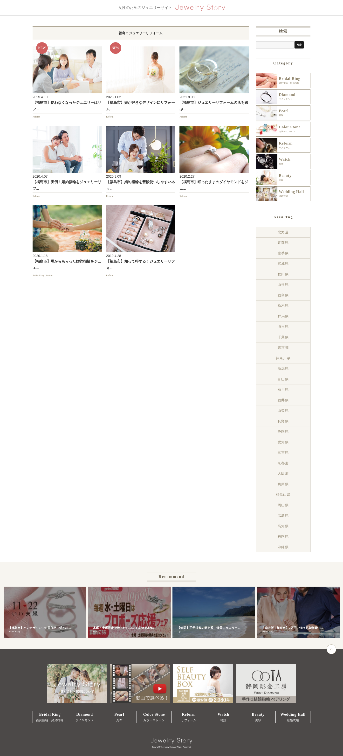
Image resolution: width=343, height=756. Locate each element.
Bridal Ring (38, 275)
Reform (36, 116)
